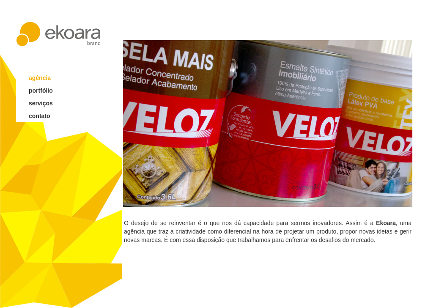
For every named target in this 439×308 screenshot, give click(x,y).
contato (39, 116)
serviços (41, 103)
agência (40, 77)
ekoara (58, 34)
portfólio (41, 90)
